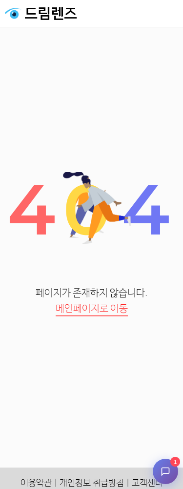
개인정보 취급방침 (92, 483)
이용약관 (36, 483)
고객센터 (147, 483)
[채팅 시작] (165, 471)
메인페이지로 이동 (92, 308)
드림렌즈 (50, 13)
